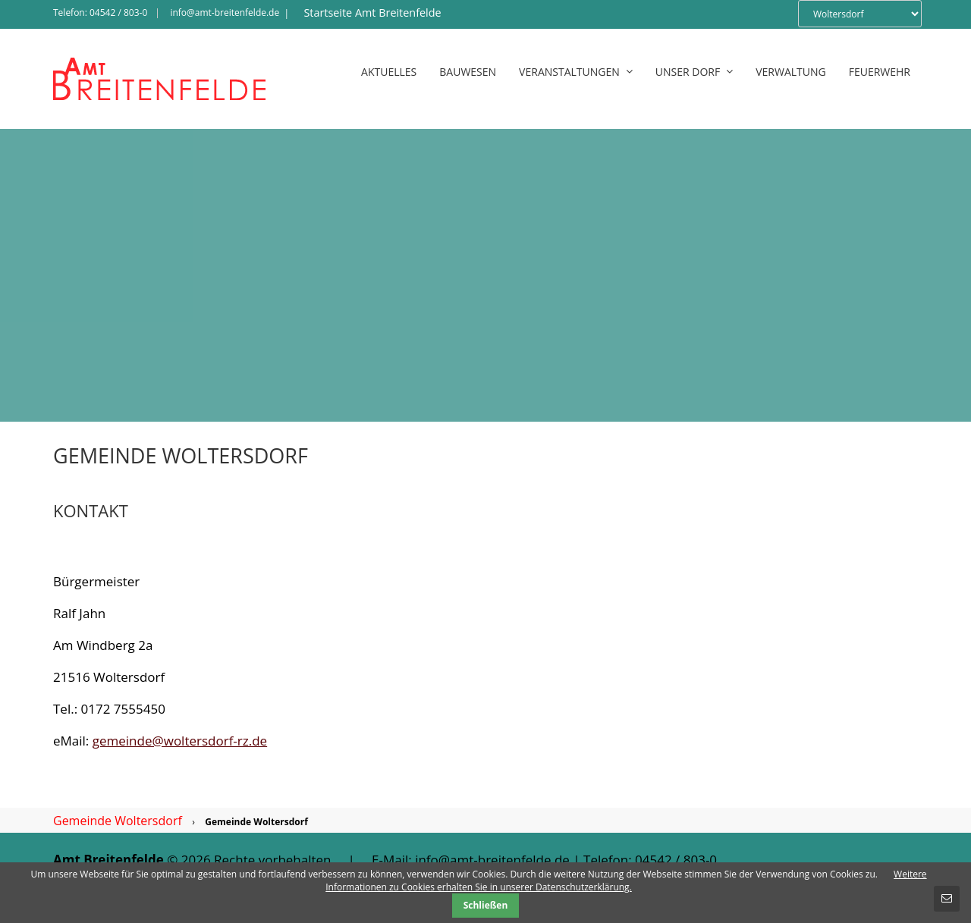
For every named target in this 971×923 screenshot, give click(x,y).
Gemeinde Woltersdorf (117, 820)
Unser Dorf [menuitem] (694, 71)
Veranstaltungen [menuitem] (576, 71)
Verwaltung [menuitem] (791, 71)
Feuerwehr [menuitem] (879, 71)
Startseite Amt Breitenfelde (372, 12)
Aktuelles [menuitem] (388, 71)
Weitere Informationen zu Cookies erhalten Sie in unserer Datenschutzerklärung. (625, 880)
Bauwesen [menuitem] (467, 71)
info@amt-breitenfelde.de (224, 12)
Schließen (486, 905)
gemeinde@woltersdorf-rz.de (180, 740)
